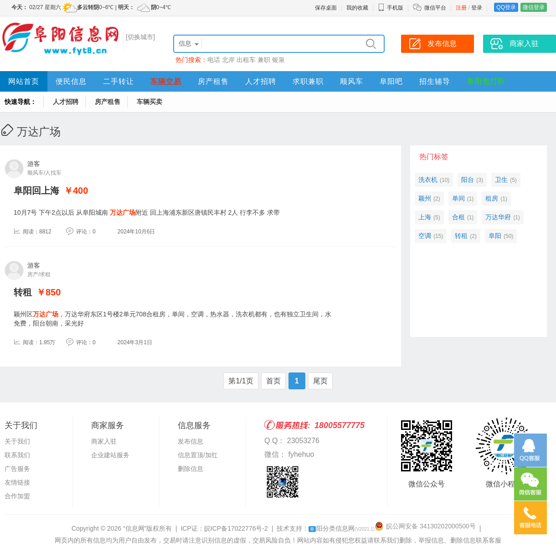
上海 (424, 217)
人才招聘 (260, 81)
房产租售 (213, 81)
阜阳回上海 (36, 191)
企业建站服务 (110, 455)
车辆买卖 (149, 101)
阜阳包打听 (486, 81)
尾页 (320, 381)
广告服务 (17, 468)
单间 (458, 198)
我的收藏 (357, 8)
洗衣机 (428, 179)
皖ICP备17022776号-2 (236, 528)
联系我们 (17, 455)
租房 (491, 198)
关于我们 (17, 441)
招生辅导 (434, 81)
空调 (424, 235)
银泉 (278, 59)
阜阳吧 (391, 81)
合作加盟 (17, 496)
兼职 (263, 59)
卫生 (501, 179)
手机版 (390, 8)
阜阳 (495, 235)
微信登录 (534, 7)
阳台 (467, 179)
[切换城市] (140, 37)
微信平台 (435, 8)
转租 (23, 292)
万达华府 (498, 217)
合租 (458, 217)
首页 (273, 381)
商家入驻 (104, 441)
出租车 (246, 59)
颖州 (424, 198)
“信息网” (134, 528)
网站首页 (23, 81)
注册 (461, 8)
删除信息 (190, 468)
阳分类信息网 (342, 528)
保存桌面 (326, 8)
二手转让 (118, 81)
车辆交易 (165, 81)
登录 (476, 8)
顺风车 (351, 81)
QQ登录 (506, 7)
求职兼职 (308, 81)
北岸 (228, 59)
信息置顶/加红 (198, 455)
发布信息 (190, 441)
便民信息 (71, 81)
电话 (213, 59)
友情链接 (17, 482)
